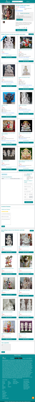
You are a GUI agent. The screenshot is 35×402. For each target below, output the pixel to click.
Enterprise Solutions (26, 387)
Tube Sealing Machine (12, 360)
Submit (3, 351)
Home (1, 3)
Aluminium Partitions (27, 360)
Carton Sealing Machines (16, 361)
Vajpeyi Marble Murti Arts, (23, 138)
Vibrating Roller (6, 360)
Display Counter (23, 361)
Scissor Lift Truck (19, 362)
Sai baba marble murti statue (6, 311)
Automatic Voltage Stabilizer (14, 368)
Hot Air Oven (6, 366)
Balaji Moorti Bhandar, (22, 166)
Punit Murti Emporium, (5, 53)
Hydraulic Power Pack (22, 366)
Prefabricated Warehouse (8, 365)
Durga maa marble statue (6, 333)
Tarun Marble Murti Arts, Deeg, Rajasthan (25, 84)
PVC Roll (29, 370)
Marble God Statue (12, 3)
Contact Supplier (20, 19)
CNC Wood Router (28, 366)
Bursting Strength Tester (14, 369)
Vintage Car (18, 376)
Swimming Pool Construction (6, 375)
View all (31, 230)
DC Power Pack (10, 366)
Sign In (28, 1)
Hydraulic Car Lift (14, 362)
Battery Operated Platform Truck (25, 376)
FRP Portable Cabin (7, 364)
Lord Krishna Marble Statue (6, 246)
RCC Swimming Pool (14, 375)
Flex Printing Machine (5, 367)
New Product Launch (26, 386)
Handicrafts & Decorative (6, 3)
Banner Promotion (26, 384)
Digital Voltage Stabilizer (6, 368)
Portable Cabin (18, 359)
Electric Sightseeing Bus (9, 376)
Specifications (4, 174)
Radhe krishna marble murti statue (25, 311)
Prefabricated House (16, 365)
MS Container (13, 364)
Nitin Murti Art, (3, 165)
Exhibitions (4, 387)
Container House (27, 365)
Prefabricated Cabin (18, 364)
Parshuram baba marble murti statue (26, 268)
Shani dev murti (4, 104)
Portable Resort (25, 363)
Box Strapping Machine (9, 361)
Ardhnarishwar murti (5, 289)
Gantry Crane (26, 368)
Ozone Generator (8, 377)
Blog (3, 385)
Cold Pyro (13, 377)
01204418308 (4, 392)
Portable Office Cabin (24, 364)
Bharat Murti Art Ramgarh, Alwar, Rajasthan (8, 140)
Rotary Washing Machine (20, 367)
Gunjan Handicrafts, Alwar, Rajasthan (25, 109)
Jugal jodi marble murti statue (24, 289)
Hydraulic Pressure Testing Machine (24, 369)
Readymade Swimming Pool (21, 375)
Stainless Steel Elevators (25, 362)
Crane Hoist (30, 368)
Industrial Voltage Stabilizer (29, 367)
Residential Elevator (8, 362)
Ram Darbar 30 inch (5, 160)
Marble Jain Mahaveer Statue (24, 77)
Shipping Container (21, 365)
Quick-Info (3, 386)
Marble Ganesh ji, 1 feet (6, 49)
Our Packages (25, 383)
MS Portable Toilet (19, 363)
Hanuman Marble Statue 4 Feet (7, 268)
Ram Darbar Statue (22, 333)
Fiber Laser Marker (12, 370)
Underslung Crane (21, 368)
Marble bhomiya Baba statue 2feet (25, 49)
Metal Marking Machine (18, 370)
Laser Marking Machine (12, 359)
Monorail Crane (4, 369)
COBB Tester (9, 369)
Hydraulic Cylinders (16, 366)
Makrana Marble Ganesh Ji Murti (25, 132)
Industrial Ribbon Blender (19, 360)
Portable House (6, 363)
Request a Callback (21, 29)
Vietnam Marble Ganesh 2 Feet (7, 77)
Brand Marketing (25, 385)
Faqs (3, 388)
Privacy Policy (15, 383)
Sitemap (3, 382)
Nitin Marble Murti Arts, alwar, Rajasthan (7, 112)
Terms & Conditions (16, 382)
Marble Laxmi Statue (23, 104)
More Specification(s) (19, 10)
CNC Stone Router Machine (13, 367)
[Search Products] (12, 1)
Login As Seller (25, 388)
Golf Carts (14, 376)
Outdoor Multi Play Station (24, 359)
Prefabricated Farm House (13, 363)
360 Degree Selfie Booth (18, 377)
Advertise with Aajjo (26, 382)
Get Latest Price (22, 6)
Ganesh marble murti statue (24, 246)
